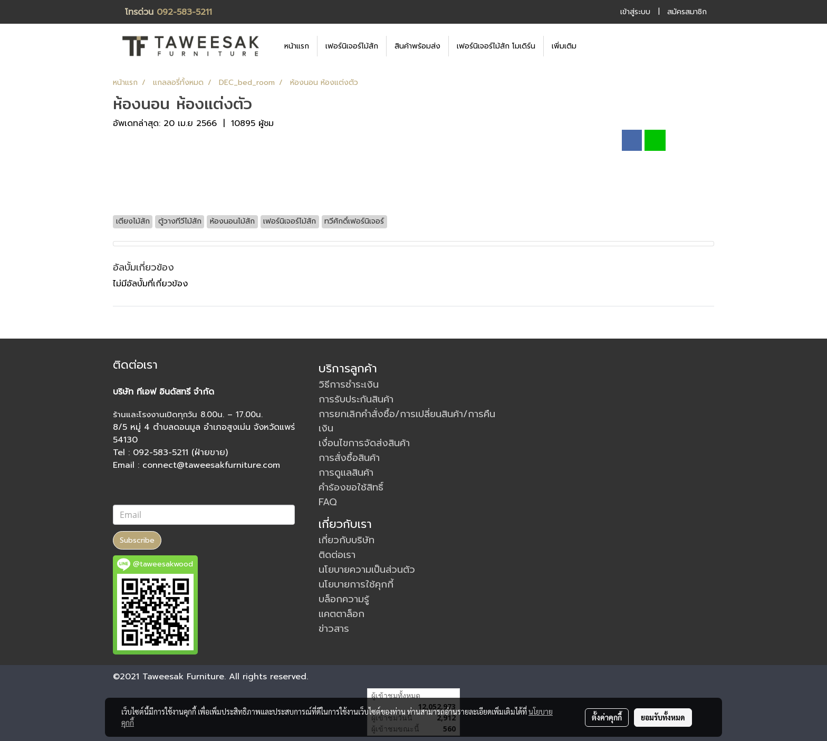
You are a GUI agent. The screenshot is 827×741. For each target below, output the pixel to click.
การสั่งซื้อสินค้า (349, 457)
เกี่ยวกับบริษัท (346, 540)
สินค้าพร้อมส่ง (417, 46)
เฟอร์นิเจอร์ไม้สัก (351, 46)
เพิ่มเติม (564, 46)
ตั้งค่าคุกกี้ (607, 717)
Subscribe (137, 540)
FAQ (328, 502)
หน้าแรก (296, 46)
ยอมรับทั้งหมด (663, 717)
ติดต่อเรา (337, 554)
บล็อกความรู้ (344, 599)
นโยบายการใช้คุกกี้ (356, 584)
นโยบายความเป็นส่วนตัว (367, 569)
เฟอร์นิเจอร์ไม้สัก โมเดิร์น (496, 46)
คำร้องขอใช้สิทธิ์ (351, 487)
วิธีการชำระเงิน (349, 384)
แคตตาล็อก (341, 614)
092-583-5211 (184, 12)
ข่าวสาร (334, 628)
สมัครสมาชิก (687, 11)
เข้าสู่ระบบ (635, 11)
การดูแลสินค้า (346, 472)
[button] (600, 46)
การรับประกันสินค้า (356, 399)
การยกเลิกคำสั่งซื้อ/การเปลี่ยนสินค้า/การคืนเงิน (407, 421)
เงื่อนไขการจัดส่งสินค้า (364, 443)
